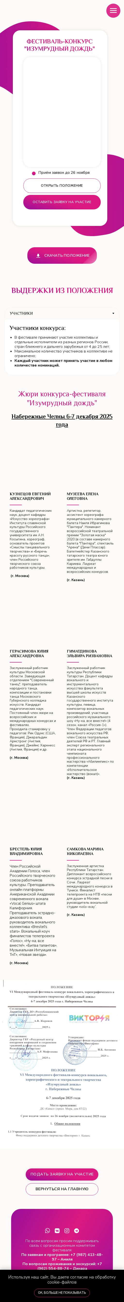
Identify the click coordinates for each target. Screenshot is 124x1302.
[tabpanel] (62, 347)
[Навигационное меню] (113, 10)
